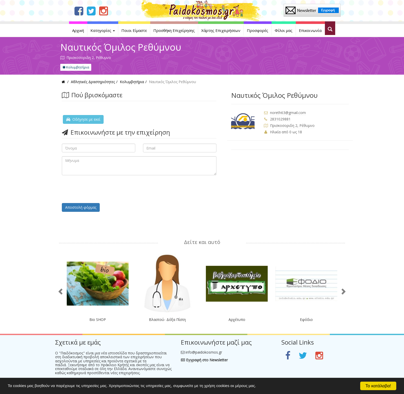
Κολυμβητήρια (75, 67)
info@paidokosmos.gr (204, 352)
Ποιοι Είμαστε (134, 30)
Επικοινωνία (310, 30)
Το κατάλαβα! (378, 385)
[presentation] (101, 189)
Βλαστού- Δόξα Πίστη (167, 319)
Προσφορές (257, 30)
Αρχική (78, 30)
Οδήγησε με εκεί (83, 119)
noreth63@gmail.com (288, 112)
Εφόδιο (306, 319)
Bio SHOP (97, 319)
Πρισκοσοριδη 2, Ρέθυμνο (292, 125)
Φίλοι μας (283, 30)
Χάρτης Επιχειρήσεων (220, 30)
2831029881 (280, 119)
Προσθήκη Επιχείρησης (174, 30)
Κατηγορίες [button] (102, 30)
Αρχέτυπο (237, 319)
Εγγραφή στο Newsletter (204, 359)
